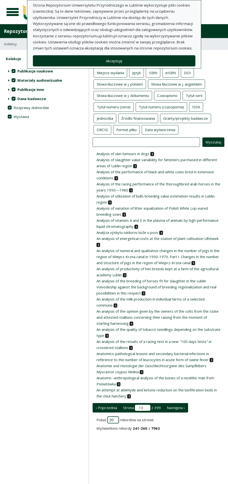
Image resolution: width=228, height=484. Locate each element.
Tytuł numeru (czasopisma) (161, 106)
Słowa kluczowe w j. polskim (120, 84)
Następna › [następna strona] (176, 407)
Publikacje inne (30, 89)
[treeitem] (44, 71)
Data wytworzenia (160, 129)
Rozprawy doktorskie (31, 107)
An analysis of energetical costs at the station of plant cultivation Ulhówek (157, 238)
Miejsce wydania (110, 72)
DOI (187, 72)
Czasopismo (167, 95)
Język (136, 72)
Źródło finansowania (138, 118)
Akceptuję (114, 60)
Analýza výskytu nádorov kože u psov (127, 232)
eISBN (170, 72)
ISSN (196, 106)
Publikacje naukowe (35, 71)
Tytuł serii (194, 95)
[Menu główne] (13, 12)
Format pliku (126, 129)
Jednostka (105, 118)
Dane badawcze (31, 98)
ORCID (102, 129)
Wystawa (21, 116)
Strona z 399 (142, 408)
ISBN (153, 72)
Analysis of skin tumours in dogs (122, 153)
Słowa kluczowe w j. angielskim (176, 84)
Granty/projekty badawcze (185, 118)
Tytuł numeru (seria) (114, 106)
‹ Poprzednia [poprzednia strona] (106, 407)
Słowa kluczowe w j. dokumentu (123, 95)
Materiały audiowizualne (39, 80)
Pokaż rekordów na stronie (125, 419)
